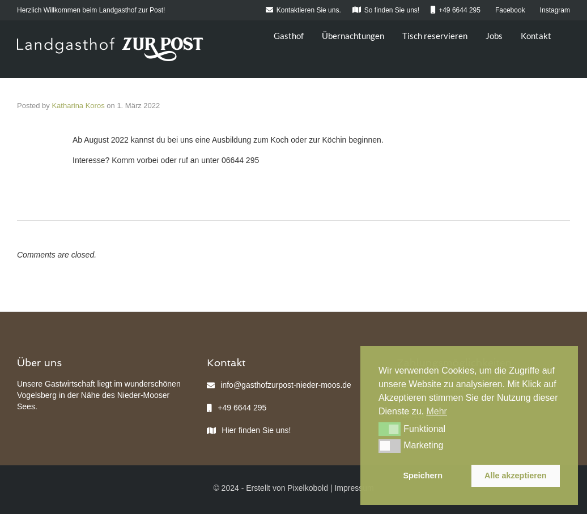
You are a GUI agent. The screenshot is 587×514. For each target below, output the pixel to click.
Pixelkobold (307, 487)
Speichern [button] (423, 475)
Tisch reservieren (434, 36)
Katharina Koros (78, 105)
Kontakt (536, 36)
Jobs (494, 36)
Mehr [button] (436, 411)
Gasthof (289, 36)
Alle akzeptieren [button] (515, 475)
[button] (389, 429)
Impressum (353, 487)
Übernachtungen (353, 36)
